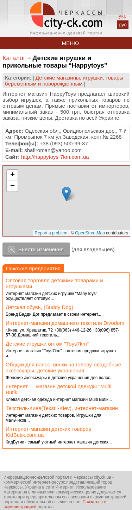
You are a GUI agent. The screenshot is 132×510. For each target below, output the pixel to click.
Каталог (13, 58)
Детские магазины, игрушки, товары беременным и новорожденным (64, 81)
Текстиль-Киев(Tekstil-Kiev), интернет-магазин (62, 408)
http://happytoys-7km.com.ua (55, 157)
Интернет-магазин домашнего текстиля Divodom (65, 323)
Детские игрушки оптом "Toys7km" (47, 344)
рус (123, 24)
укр (122, 16)
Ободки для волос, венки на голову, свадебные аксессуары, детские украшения (63, 367)
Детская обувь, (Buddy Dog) (39, 307)
